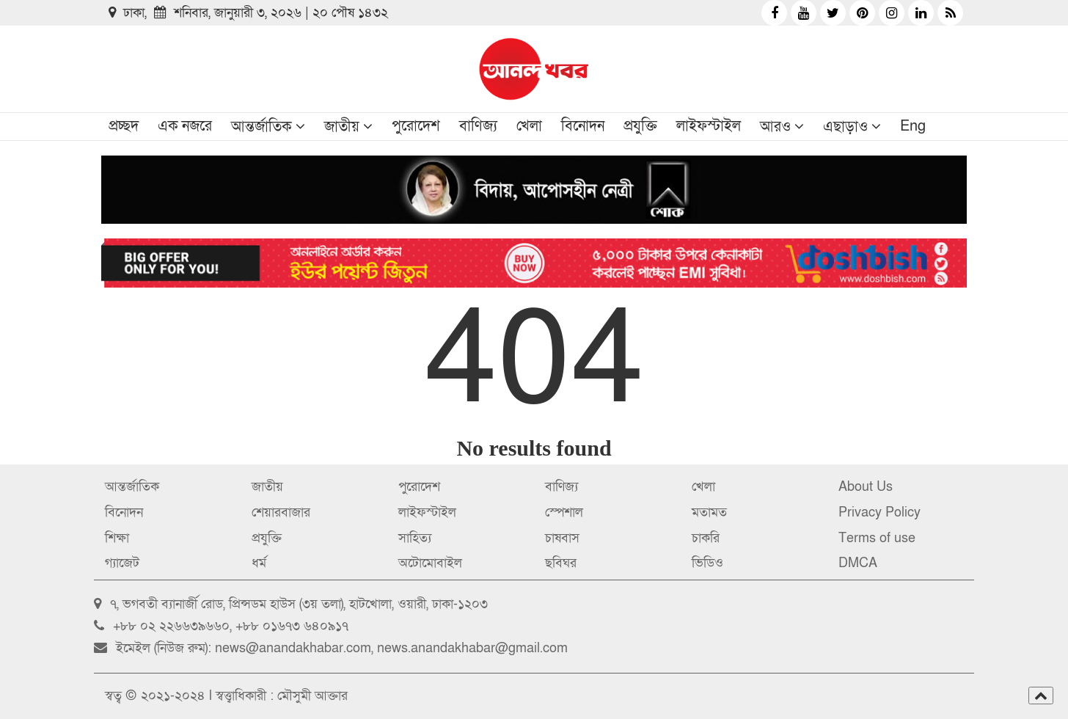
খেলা (529, 126)
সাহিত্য (414, 538)
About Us (865, 486)
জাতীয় (341, 126)
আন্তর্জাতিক (261, 126)
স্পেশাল (564, 512)
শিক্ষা (117, 538)
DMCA (857, 563)
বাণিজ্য (478, 126)
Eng (913, 126)
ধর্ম (259, 563)
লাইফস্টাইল (708, 126)
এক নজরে (185, 126)
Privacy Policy (879, 512)
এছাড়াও (845, 126)
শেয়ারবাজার (281, 512)
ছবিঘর (561, 563)
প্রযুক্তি (640, 126)
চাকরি (706, 538)
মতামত (709, 512)
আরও (775, 126)
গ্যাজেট (122, 563)
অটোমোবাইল (430, 563)
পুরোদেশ (416, 126)
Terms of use (876, 538)
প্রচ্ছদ (124, 126)
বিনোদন (582, 126)
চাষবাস (562, 538)
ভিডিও (707, 563)
